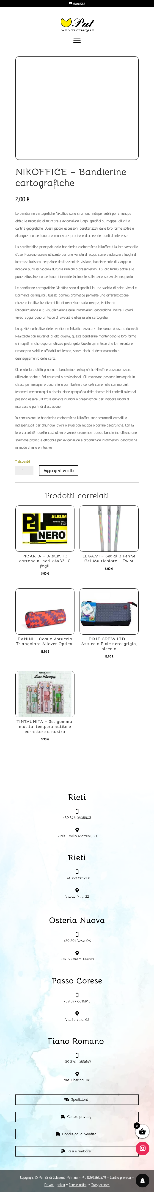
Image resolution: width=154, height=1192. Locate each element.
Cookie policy (78, 1184)
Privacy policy (54, 1184)
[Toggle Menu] (77, 40)
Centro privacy (79, 1116)
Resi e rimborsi (79, 1151)
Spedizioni (79, 1099)
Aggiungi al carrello (59, 470)
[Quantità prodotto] (24, 470)
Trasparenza (100, 1184)
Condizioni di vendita (79, 1134)
